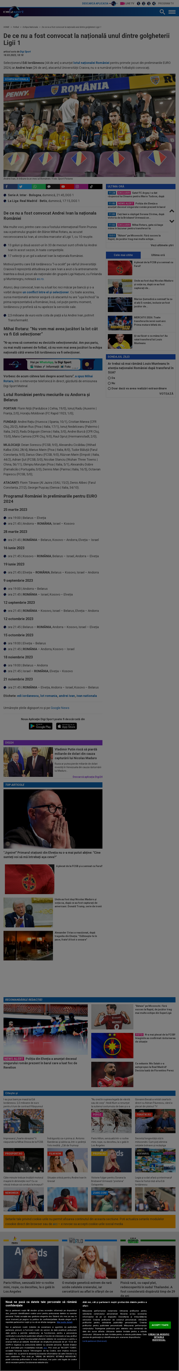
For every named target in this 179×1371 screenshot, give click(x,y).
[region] (89, 1334)
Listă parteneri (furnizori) (95, 1341)
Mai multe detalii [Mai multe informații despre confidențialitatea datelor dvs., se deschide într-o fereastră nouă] (64, 1322)
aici (45, 1347)
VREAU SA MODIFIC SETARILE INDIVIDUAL (158, 1337)
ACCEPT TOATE (160, 1325)
